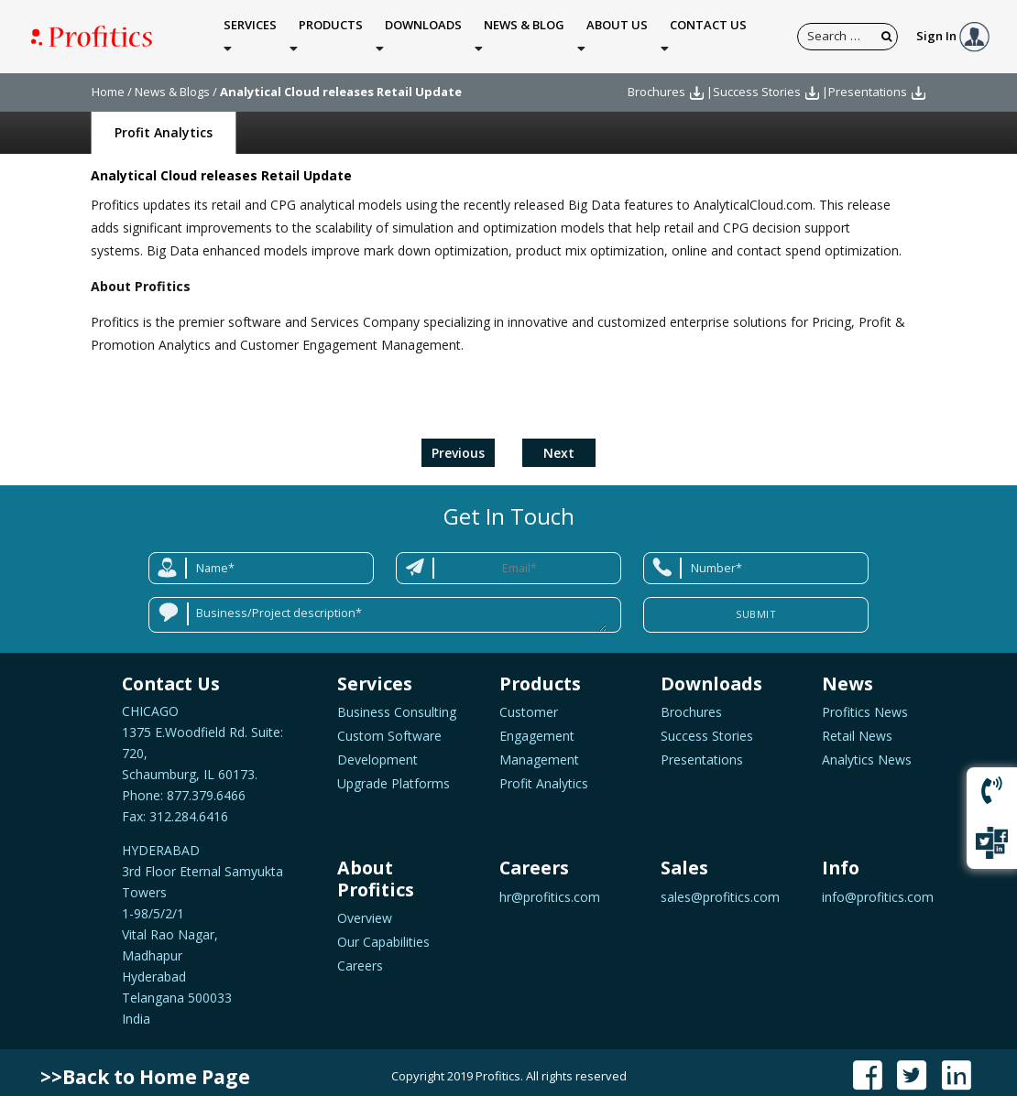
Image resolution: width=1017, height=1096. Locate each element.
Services (250, 33)
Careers (360, 957)
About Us (617, 33)
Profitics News (865, 703)
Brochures (656, 83)
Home (108, 83)
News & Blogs (172, 83)
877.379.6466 (204, 787)
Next (558, 444)
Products (331, 33)
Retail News (857, 727)
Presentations (867, 83)
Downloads (423, 33)
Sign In (953, 31)
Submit (756, 606)
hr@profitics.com (549, 888)
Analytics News (867, 751)
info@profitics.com (878, 888)
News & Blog (524, 33)
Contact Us (708, 33)
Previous (458, 444)
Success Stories (757, 83)
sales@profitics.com (720, 888)
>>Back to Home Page (145, 1068)
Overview (364, 909)
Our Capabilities (383, 933)
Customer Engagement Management (539, 727)
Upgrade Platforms (393, 775)
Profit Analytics (164, 124)
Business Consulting (396, 703)
